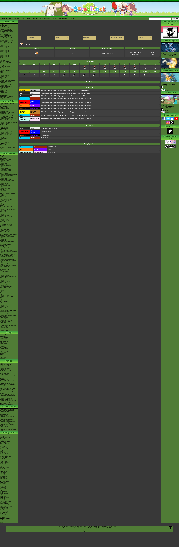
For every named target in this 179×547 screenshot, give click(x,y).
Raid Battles (3, 442)
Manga (9, 332)
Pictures (165, 90)
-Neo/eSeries (3, 478)
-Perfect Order (3, 446)
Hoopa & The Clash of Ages (7, 394)
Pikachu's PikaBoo (4, 413)
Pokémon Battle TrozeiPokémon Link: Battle (8, 210)
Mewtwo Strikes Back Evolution (8, 400)
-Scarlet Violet (3, 470)
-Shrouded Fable (4, 460)
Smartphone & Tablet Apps (6, 321)
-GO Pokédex (3, 41)
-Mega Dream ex (4, 493)
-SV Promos (3, 483)
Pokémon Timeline (4, 75)
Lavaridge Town (46, 131)
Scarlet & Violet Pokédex (59, 18)
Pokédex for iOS (4, 245)
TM (72, 53)
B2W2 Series (3, 354)
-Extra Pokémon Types (5, 437)
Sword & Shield (4, 173)
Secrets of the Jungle (5, 402)
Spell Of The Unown (5, 368)
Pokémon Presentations (6, 86)
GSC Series (3, 345)
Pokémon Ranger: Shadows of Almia (7, 263)
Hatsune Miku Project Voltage (7, 80)
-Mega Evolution (4, 450)
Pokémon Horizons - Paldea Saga (8, 122)
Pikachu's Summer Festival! (7, 416)
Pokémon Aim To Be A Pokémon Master (8, 120)
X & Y (1, 205)
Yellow (1, 302)
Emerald (2, 274)
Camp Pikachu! (4, 414)
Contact (23, 18)
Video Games (8, 153)
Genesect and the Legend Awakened (6, 390)
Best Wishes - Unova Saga (7, 115)
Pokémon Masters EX (5, 165)
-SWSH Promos (4, 485)
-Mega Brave (3, 496)
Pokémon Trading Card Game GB (8, 310)
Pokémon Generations (5, 129)
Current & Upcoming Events (7, 94)
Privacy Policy (95, 526)
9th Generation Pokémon (6, 96)
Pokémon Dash (4, 277)
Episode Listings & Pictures (7, 103)
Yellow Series (3, 343)
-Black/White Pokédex (5, 33)
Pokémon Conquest (5, 235)
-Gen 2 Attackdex (4, 47)
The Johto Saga (4, 110)
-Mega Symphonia (4, 497)
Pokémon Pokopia (4, 160)
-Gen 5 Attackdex (4, 51)
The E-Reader (3, 289)
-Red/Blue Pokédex (5, 28)
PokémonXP (3, 79)
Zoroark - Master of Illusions (7, 383)
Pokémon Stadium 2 (5, 295)
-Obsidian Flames (4, 467)
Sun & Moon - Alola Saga (6, 117)
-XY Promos (3, 487)
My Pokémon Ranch (5, 268)
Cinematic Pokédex (5, 66)
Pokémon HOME (4, 177)
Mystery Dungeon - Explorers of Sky (8, 261)
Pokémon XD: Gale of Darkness (8, 276)
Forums (16, 18)
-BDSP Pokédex (4, 39)
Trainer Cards (3, 438)
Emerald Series (4, 348)
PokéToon (2, 136)
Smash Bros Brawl (4, 269)
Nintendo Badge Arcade (6, 225)
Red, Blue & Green (5, 301)
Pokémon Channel (4, 279)
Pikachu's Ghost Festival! (6, 418)
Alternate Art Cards (5, 441)
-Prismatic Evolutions (5, 456)
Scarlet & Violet (4, 157)
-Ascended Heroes (4, 447)
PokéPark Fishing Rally (6, 287)
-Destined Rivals (4, 453)
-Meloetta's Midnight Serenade (7, 388)
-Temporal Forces (4, 462)
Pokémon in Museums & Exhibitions (6, 82)
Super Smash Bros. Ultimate (7, 203)
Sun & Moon (3, 190)
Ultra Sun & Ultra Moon (6, 192)
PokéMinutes (3, 138)
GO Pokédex (46, 18)
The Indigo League (4, 107)
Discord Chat (3, 92)
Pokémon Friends (4, 162)
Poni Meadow (45, 135)
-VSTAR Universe (4, 516)
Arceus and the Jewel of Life (7, 382)
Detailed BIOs (3, 338)
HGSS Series (3, 352)
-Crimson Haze (4, 512)
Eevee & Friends (4, 426)
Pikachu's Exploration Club (6, 420)
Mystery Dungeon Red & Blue (7, 284)
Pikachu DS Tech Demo (6, 286)
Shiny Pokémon (4, 127)
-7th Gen (2, 74)
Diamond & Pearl (4, 248)
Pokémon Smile (4, 183)
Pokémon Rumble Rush (6, 198)
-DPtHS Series (3, 476)
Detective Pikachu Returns (6, 169)
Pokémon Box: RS (4, 280)
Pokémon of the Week (5, 70)
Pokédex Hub (37, 18)
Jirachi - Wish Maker (5, 373)
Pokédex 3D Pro (4, 240)
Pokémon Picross (4, 219)
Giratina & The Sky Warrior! (7, 380)
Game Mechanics (4, 67)
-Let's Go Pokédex (4, 36)
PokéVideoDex (3, 139)
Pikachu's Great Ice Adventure (7, 421)
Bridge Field (44, 138)
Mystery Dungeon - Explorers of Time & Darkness (8, 266)
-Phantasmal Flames (5, 448)
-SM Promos (3, 486)
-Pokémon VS (3, 517)
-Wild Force (3, 513)
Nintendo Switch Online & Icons (8, 325)
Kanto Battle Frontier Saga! (7, 112)
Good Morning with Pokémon (7, 141)
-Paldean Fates (4, 463)
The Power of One (4, 367)
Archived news (3, 25)
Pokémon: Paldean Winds (6, 134)
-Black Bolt (2, 451)
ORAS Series (3, 357)
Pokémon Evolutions (5, 132)
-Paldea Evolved (4, 468)
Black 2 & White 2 (4, 229)
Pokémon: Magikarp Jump (6, 196)
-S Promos (2, 521)
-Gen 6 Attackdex (4, 52)
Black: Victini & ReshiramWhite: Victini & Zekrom (8, 385)
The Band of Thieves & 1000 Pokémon (7, 213)
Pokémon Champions (5, 159)
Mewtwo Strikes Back (5, 365)
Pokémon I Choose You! (6, 398)
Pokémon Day (3, 85)
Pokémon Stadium (4, 309)
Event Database (4, 95)
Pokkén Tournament (5, 221)
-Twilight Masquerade (5, 461)
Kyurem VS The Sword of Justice (8, 387)
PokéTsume (3, 151)
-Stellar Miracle (4, 508)
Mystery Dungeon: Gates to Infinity (8, 234)
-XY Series (2, 473)
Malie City (51, 149)
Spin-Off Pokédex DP (5, 62)
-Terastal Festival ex (5, 505)
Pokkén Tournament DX (6, 199)
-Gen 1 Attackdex (4, 46)
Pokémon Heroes (4, 372)
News (1, 24)
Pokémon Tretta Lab (5, 231)
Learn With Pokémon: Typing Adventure (7, 242)
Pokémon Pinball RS (5, 281)
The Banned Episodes (5, 126)
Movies (8, 361)
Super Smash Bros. (5, 311)
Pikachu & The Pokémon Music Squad (8, 430)
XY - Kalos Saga (4, 116)
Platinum (2, 249)
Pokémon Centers (4, 76)
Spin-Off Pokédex (4, 61)
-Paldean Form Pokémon (6, 99)
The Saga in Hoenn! (5, 111)
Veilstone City (52, 152)
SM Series (2, 358)
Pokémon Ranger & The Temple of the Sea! (8, 377)
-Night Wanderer (4, 509)
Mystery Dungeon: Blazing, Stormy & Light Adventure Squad (8, 255)
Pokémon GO (3, 163)
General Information (5, 335)
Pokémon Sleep (4, 168)
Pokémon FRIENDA (5, 330)
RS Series (2, 346)
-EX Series (2, 477)
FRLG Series (3, 347)
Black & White (3, 228)
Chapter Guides (4, 340)
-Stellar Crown (3, 458)
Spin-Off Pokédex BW (5, 64)
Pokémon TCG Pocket (5, 170)
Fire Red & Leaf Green (5, 273)
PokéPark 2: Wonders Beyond (7, 236)
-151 (1, 466)
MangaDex (3, 336)
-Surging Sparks (4, 457)
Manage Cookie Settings (108, 526)
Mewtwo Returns (4, 369)
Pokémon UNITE (4, 167)
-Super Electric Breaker (6, 506)
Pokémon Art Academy (5, 211)
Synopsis (164, 110)
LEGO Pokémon (4, 87)
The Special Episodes (5, 124)
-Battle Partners (4, 503)
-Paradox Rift (3, 465)
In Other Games (4, 316)
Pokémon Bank (4, 208)
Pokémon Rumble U (5, 233)
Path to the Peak (4, 137)
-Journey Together (4, 455)
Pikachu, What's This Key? (6, 428)
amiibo (1, 324)
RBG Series (3, 342)
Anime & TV (8, 101)
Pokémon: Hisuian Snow (6, 133)
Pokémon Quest (4, 201)
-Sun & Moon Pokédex (5, 35)
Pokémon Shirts (4, 89)
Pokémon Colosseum (5, 275)
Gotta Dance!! (3, 415)
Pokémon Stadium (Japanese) (7, 307)
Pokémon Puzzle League (6, 304)
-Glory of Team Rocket (5, 501)
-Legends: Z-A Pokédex (6, 44)
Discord (29, 18)
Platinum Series (4, 351)
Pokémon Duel (3, 223)
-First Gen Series (4, 480)
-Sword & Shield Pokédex (6, 38)
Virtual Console (4, 317)
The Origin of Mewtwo (5, 364)
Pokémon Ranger (4, 282)
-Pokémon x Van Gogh (5, 84)
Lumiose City (52, 146)
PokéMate (2, 290)
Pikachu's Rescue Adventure (7, 410)
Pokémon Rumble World (6, 216)
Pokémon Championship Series (8, 77)
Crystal (2, 294)
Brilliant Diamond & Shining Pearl (8, 174)
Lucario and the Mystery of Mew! (8, 375)
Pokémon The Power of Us (6, 399)
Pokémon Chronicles (5, 123)
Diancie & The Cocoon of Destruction (6, 392)
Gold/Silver (3, 292)
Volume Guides (4, 341)
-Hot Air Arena (3, 502)
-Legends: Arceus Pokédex (7, 40)
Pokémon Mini (3, 297)
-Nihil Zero (2, 492)
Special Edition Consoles (6, 319)
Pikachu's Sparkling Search (7, 423)
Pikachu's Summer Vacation (7, 409)
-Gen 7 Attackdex (4, 54)
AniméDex (2, 105)
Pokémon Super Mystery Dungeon (8, 218)
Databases (9, 22)
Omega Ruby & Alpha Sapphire (8, 206)
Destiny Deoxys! (4, 374)
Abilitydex (2, 60)
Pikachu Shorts (9, 407)
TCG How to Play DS (5, 244)
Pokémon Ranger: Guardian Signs (8, 251)
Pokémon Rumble (4, 253)
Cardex (2, 65)
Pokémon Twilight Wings (6, 131)
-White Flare (3, 452)
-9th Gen (2, 71)
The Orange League (5, 108)
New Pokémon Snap (5, 185)
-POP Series (3, 488)
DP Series (2, 350)
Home (11, 18)
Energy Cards (3, 440)
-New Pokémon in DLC (6, 97)
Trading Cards (9, 433)
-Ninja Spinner (3, 491)
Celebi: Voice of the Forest (6, 370)
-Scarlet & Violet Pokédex (6, 42)
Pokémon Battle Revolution (7, 259)
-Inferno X (2, 495)
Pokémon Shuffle (4, 215)
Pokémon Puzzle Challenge (7, 296)
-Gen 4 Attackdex (4, 50)
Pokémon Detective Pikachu (7, 404)
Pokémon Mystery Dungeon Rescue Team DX (7, 181)
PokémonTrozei (4, 285)
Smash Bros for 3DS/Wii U (6, 224)
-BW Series (3, 475)
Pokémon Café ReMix (5, 164)
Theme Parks (3, 90)
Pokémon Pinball (4, 306)
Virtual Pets (3, 322)
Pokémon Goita (4, 327)
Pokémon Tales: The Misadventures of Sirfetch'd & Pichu (7, 147)
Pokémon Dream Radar (6, 230)
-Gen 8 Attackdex (4, 55)
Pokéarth (71, 18)
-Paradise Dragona (5, 507)
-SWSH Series (3, 471)
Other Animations (4, 142)
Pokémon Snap (4, 305)
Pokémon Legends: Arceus (7, 175)
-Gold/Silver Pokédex (5, 29)
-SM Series (3, 472)
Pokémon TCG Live (5, 188)
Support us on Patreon (89, 531)
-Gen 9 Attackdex (4, 56)
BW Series (2, 353)
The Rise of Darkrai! (5, 379)
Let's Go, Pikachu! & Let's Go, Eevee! (7, 194)
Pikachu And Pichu (4, 411)
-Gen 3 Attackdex (4, 49)
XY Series (2, 356)
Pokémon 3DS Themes (6, 320)
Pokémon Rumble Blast (6, 238)
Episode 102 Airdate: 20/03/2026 (167, 106)
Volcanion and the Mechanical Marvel (7, 396)
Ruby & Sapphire (4, 271)
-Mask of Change (4, 511)
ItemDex (2, 57)
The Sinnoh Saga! (4, 113)
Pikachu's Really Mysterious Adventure (7, 425)
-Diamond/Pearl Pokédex (6, 31)
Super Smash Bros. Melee (6, 299)
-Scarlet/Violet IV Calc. (5, 69)
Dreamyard (44, 128)
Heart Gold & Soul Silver (6, 250)
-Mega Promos (3, 482)
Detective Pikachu (4, 200)
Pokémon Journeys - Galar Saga (8, 118)
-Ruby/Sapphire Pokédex (6, 30)
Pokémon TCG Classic (5, 443)
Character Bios (4, 106)
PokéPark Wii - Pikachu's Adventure (6, 257)
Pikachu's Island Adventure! (7, 419)
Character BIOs (4, 337)
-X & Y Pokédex (4, 34)
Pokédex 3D (3, 239)
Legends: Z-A (3, 158)
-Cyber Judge (3, 514)
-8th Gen (2, 72)
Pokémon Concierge (5, 144)
